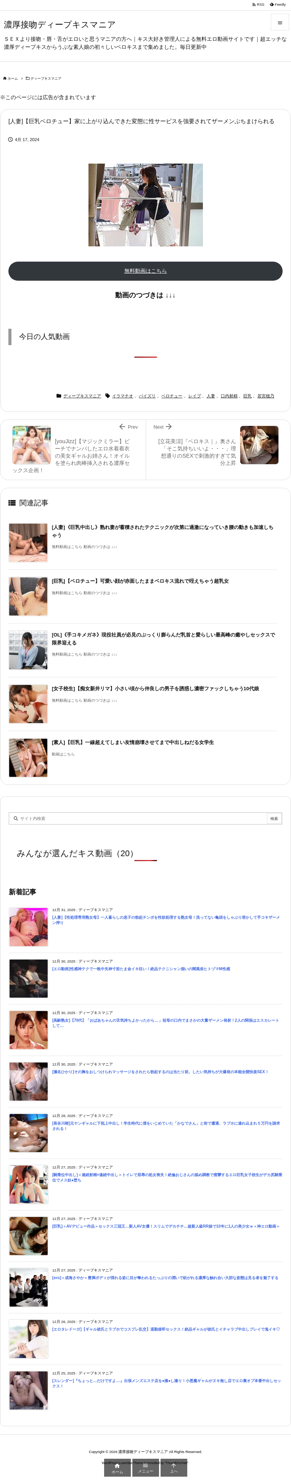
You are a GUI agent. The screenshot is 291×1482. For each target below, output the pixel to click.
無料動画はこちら (145, 271)
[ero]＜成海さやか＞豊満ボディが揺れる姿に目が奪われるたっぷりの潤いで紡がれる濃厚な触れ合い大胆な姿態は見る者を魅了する (165, 1278)
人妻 (211, 396)
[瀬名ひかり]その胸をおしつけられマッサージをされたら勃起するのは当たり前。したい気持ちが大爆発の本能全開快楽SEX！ (160, 1072)
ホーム (13, 78)
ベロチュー (171, 396)
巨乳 (247, 396)
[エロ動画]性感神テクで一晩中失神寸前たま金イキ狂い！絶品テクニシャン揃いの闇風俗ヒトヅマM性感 (141, 969)
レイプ (194, 396)
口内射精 (229, 396)
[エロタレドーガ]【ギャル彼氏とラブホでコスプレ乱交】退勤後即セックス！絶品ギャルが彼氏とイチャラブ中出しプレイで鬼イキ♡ (166, 1329)
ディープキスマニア (46, 78)
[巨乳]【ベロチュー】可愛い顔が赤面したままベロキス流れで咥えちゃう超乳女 (140, 581)
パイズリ (147, 396)
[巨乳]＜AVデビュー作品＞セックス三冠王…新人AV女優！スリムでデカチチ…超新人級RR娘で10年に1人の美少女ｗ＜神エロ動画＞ (166, 1226)
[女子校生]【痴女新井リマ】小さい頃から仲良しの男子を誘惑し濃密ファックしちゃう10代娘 (155, 688)
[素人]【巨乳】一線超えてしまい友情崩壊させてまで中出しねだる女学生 (133, 742)
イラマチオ (122, 396)
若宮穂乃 (265, 396)
